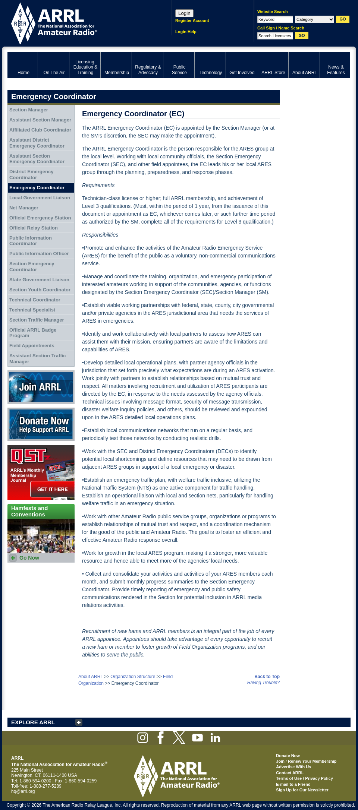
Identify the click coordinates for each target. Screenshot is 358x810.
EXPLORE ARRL (33, 722)
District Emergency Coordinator (31, 174)
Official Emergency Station (40, 218)
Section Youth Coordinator (39, 289)
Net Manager (23, 208)
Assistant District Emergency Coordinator (37, 143)
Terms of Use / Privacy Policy (304, 778)
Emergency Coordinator (37, 187)
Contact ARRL (290, 773)
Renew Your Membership (312, 761)
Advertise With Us (293, 767)
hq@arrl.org (23, 791)
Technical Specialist (32, 310)
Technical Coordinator (34, 300)
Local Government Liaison (39, 197)
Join (280, 761)
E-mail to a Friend (293, 784)
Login (184, 13)
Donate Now (41, 424)
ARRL (80, 22)
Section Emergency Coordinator (31, 266)
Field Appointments (31, 345)
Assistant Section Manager (40, 120)
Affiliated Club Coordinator (40, 130)
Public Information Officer (39, 253)
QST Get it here (41, 472)
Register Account (192, 20)
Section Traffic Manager (36, 320)
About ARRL (90, 676)
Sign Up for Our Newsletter (302, 790)
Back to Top (267, 676)
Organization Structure (132, 676)
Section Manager (28, 110)
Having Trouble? (263, 682)
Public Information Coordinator (30, 241)
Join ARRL (41, 387)
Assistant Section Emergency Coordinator (37, 159)
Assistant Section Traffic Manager (37, 358)
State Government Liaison (39, 279)
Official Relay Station (33, 228)
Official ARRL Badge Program (32, 333)
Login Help (186, 31)
